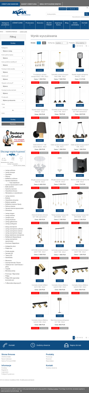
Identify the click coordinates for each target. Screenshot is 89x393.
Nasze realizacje (6, 359)
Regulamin (4, 370)
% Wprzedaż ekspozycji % (13, 283)
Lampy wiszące (10, 172)
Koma (1, 31)
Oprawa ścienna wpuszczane (14, 208)
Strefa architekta (75, 24)
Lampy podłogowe (11, 224)
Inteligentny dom (10, 246)
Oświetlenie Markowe (11, 31)
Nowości (40, 23)
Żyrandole (8, 174)
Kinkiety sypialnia (10, 202)
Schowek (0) (62, 9)
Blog (66, 23)
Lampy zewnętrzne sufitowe (14, 229)
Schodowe (8, 210)
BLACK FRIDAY (49, 24)
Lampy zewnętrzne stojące (13, 233)
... (84, 46)
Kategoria (5, 47)
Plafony (7, 176)
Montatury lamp (10, 271)
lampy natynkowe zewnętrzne (14, 235)
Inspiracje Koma (58, 24)
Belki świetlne (9, 187)
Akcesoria (8, 260)
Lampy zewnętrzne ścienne (13, 231)
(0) (72, 8)
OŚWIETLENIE (17, 23)
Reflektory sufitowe (11, 178)
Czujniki (7, 269)
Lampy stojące (9, 213)
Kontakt (84, 23)
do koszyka (35, 82)
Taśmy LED (8, 255)
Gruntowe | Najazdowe (12, 243)
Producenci (30, 23)
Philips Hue (8, 248)
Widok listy (44, 43)
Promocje (49, 357)
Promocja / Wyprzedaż (12, 274)
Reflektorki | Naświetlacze (13, 237)
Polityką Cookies (53, 389)
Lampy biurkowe (10, 219)
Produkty (50, 354)
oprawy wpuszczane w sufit (14, 185)
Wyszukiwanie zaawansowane (80, 17)
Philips (7, 276)
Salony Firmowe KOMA (8, 361)
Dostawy (4, 368)
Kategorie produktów (5, 24)
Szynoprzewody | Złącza (13, 262)
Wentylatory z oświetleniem (13, 193)
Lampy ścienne (10, 196)
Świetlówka (8, 257)
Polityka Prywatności (7, 374)
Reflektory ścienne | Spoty (13, 204)
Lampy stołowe (10, 215)
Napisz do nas (75, 345)
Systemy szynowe (11, 189)
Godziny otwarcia (43, 345)
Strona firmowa (8, 354)
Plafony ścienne (10, 206)
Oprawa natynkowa (11, 180)
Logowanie (4, 372)
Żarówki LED (9, 253)
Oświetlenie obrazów (11, 200)
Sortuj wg (51, 43)
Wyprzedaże (50, 361)
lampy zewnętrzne (11, 227)
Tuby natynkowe (14, 182)
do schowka (44, 82)
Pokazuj (72, 43)
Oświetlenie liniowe (11, 191)
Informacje (6, 365)
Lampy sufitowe (10, 170)
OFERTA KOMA (6, 357)
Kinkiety (7, 198)
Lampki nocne (9, 217)
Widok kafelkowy (39, 43)
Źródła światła (9, 251)
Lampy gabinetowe (11, 221)
